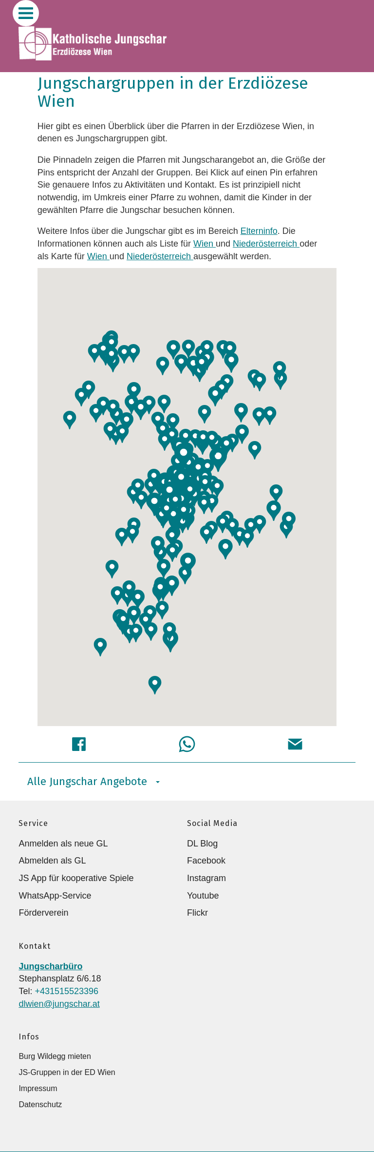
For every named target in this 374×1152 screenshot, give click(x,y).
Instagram (206, 878)
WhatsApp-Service (55, 896)
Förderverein (43, 913)
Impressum (38, 1088)
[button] (190, 491)
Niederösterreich (266, 244)
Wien (204, 244)
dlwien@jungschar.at (59, 1004)
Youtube (203, 896)
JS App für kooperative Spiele (76, 878)
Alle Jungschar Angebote (93, 781)
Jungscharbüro (50, 966)
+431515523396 (66, 991)
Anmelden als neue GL (63, 843)
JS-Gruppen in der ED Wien (67, 1072)
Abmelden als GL (52, 860)
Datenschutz (40, 1104)
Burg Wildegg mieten (55, 1056)
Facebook (206, 860)
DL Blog (202, 843)
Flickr (197, 913)
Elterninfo (259, 231)
